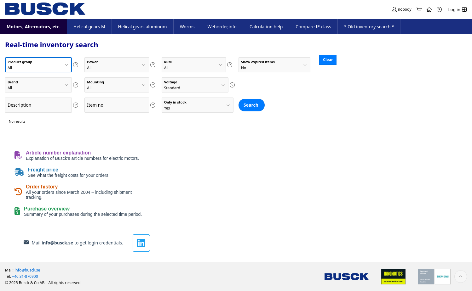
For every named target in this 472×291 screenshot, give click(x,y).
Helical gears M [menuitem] (89, 27)
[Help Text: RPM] (229, 64)
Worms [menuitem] (187, 27)
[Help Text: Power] (153, 64)
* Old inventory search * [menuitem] (369, 27)
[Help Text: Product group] (75, 64)
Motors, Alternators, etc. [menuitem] (33, 28)
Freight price (43, 169)
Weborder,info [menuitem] (222, 27)
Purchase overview (47, 208)
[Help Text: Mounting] (153, 84)
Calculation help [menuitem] (266, 27)
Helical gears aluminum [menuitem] (142, 27)
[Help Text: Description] (75, 105)
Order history (42, 186)
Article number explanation (58, 152)
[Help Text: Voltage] (232, 84)
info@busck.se (57, 243)
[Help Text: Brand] (75, 84)
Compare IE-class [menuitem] (313, 27)
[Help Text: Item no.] (153, 105)
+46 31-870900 (25, 276)
